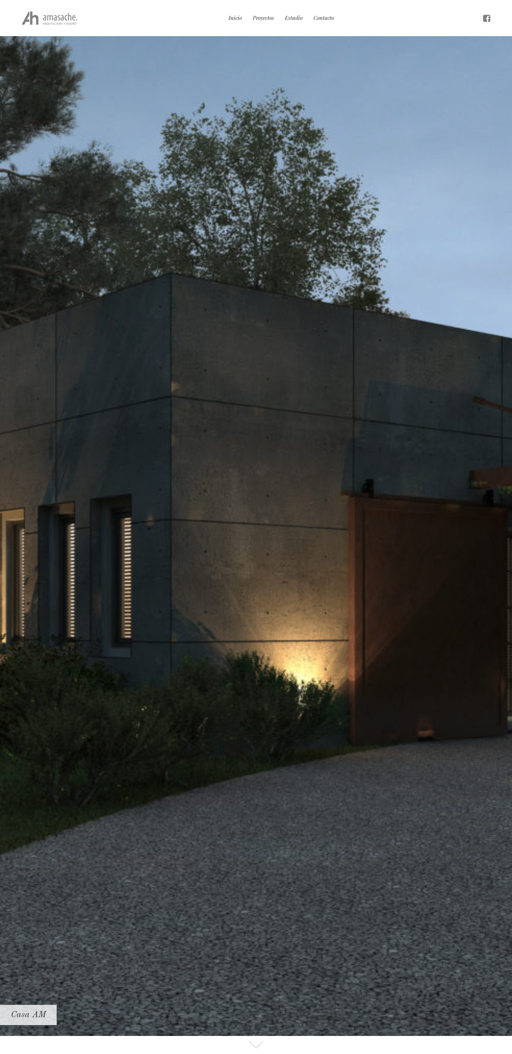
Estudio (294, 17)
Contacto (323, 17)
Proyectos (263, 17)
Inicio (235, 17)
